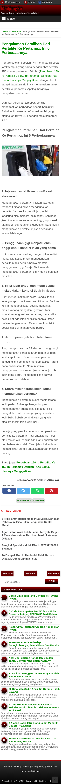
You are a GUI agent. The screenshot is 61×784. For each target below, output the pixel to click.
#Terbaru (38, 500)
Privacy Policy (38, 766)
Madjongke (11, 9)
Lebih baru (7, 573)
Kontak (31, 2)
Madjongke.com (13, 2)
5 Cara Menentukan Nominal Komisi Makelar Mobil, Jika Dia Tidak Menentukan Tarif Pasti (34, 707)
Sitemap (36, 771)
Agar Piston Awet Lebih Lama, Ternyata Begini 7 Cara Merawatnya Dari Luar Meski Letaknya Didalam (30, 535)
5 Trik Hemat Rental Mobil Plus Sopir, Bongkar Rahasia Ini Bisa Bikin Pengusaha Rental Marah (30, 522)
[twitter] (23, 491)
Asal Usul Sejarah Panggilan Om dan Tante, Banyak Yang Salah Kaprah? (31, 659)
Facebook (47, 2)
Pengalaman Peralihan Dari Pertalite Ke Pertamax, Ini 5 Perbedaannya (26, 48)
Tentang (17, 766)
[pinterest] (51, 491)
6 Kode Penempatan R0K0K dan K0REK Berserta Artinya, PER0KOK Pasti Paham (33, 613)
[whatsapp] (37, 491)
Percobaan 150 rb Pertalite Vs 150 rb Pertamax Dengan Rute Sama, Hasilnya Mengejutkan (30, 76)
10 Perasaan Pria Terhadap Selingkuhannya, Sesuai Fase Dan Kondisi (34, 644)
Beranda (30, 573)
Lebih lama (53, 573)
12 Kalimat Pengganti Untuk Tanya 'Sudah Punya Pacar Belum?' (34, 675)
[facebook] (9, 491)
